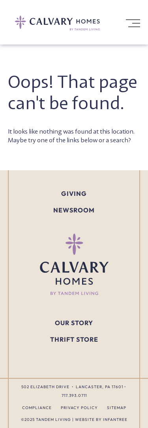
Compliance (37, 407)
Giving (74, 193)
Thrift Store (74, 339)
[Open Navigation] (132, 23)
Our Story (74, 323)
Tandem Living (53, 419)
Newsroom (74, 210)
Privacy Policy (79, 407)
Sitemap (116, 407)
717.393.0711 (74, 395)
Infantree (115, 419)
